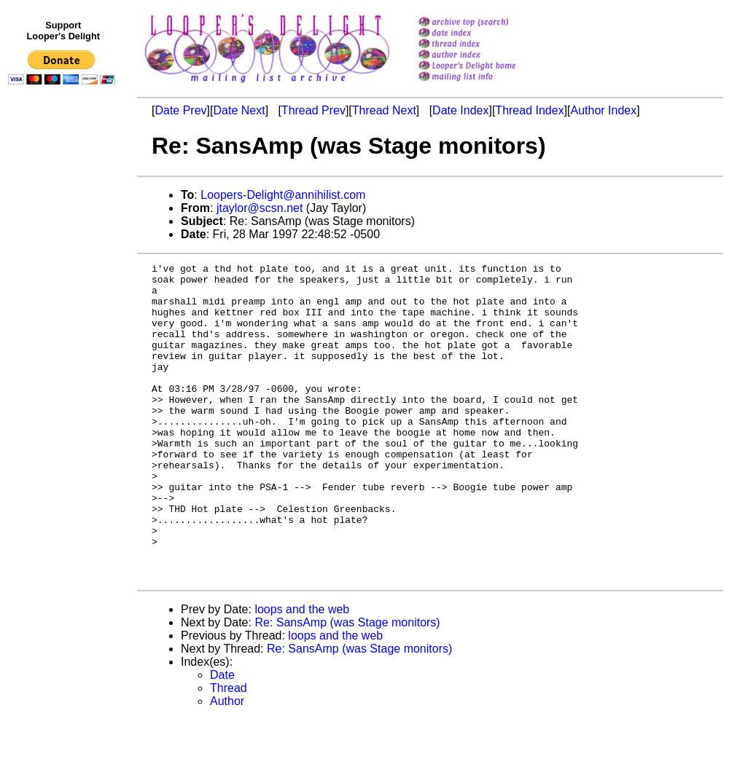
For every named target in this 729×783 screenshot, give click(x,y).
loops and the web (301, 672)
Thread (228, 751)
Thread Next (384, 110)
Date (222, 738)
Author (227, 764)
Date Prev (180, 110)
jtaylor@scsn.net (260, 208)
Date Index (460, 110)
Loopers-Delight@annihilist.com (282, 195)
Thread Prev (313, 110)
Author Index (604, 110)
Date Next (239, 110)
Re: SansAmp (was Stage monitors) (347, 686)
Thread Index (529, 110)
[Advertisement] (64, 391)
